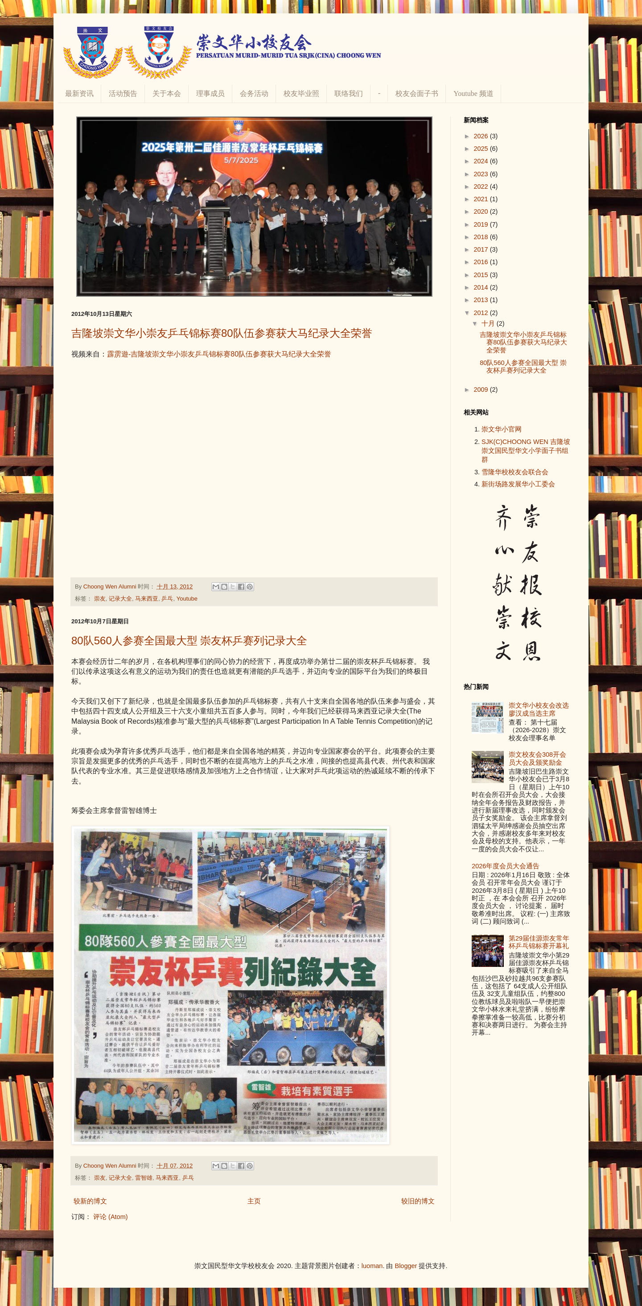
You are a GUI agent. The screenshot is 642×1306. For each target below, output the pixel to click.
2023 (481, 174)
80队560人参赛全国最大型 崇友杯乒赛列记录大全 (189, 640)
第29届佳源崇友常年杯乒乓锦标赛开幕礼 (539, 942)
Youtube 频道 (473, 93)
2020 (481, 211)
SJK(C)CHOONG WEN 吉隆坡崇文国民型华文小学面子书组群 (526, 451)
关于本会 (166, 93)
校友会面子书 (416, 93)
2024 (481, 161)
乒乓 (167, 598)
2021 (481, 199)
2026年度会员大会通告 (505, 866)
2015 (481, 274)
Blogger (406, 1265)
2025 (481, 148)
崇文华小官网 (502, 429)
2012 (481, 312)
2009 (481, 389)
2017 (481, 249)
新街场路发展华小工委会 (518, 484)
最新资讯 (79, 93)
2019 (481, 224)
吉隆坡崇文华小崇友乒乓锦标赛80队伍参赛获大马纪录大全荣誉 (221, 333)
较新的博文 (90, 1201)
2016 (481, 261)
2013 (481, 299)
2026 (481, 136)
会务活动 (254, 93)
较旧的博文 (418, 1201)
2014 (481, 287)
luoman (372, 1265)
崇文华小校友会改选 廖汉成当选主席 (539, 709)
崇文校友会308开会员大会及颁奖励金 (537, 758)
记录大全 (120, 598)
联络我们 (348, 93)
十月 (489, 323)
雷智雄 (143, 1177)
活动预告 (123, 93)
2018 (481, 236)
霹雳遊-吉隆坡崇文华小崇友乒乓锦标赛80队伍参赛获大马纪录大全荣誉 (219, 354)
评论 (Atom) (110, 1216)
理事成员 (210, 93)
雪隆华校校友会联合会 (515, 472)
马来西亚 (146, 598)
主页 (254, 1201)
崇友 (100, 598)
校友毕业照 (301, 93)
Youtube (187, 598)
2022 (481, 186)
